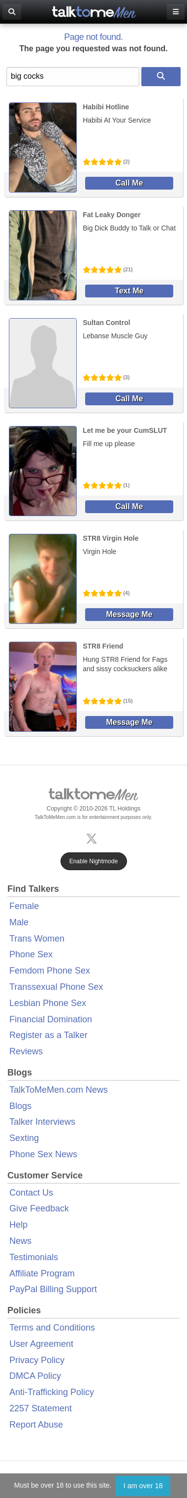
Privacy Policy (36, 1360)
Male (19, 922)
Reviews (26, 1051)
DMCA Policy (35, 1376)
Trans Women (36, 939)
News (20, 1241)
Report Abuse (36, 1425)
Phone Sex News (43, 1154)
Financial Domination (50, 1019)
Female (24, 906)
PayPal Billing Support (53, 1289)
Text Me (129, 291)
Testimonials (33, 1257)
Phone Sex (31, 954)
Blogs (20, 1106)
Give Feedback (39, 1208)
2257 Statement (40, 1408)
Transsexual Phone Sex (56, 987)
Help (18, 1225)
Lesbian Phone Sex (47, 1003)
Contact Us (31, 1193)
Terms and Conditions (52, 1328)
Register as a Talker (48, 1035)
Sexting (24, 1138)
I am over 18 (143, 1486)
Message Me (129, 614)
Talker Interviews (42, 1122)
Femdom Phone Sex (49, 971)
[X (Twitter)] (93, 838)
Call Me (129, 183)
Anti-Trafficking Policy (51, 1392)
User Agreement (41, 1344)
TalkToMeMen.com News (58, 1090)
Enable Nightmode (93, 861)
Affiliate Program (42, 1273)
